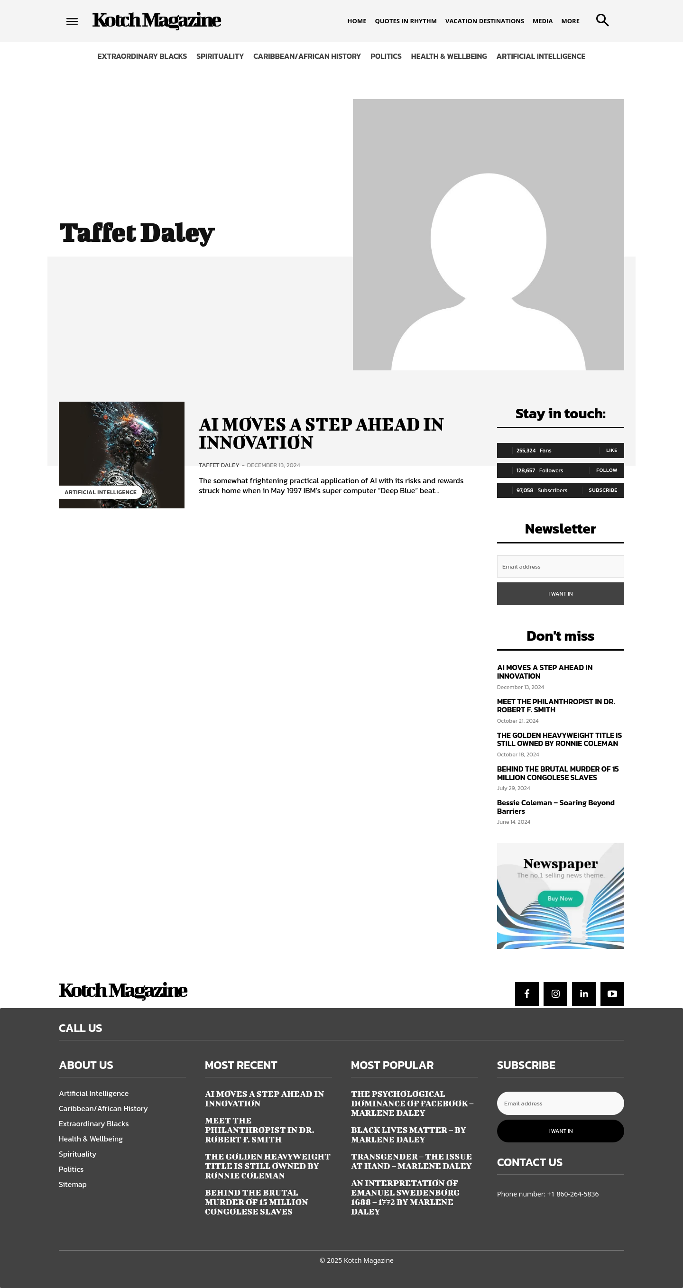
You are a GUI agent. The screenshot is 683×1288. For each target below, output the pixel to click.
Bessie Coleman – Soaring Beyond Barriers (556, 807)
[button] (600, 17)
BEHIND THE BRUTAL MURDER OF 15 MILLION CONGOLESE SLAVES (558, 773)
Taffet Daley (219, 464)
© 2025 (331, 1260)
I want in (560, 593)
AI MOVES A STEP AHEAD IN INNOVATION (324, 433)
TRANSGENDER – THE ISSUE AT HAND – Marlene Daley (411, 1161)
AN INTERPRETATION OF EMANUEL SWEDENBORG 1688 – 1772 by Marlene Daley (405, 1197)
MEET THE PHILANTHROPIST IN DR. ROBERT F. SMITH (556, 706)
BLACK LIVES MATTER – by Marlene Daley (408, 1134)
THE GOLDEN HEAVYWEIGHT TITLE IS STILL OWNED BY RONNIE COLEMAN (559, 739)
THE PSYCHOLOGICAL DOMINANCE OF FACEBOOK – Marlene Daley (412, 1103)
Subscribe (603, 490)
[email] (560, 566)
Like (612, 450)
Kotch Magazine (369, 1260)
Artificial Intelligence (101, 492)
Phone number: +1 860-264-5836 (548, 1193)
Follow (607, 470)
